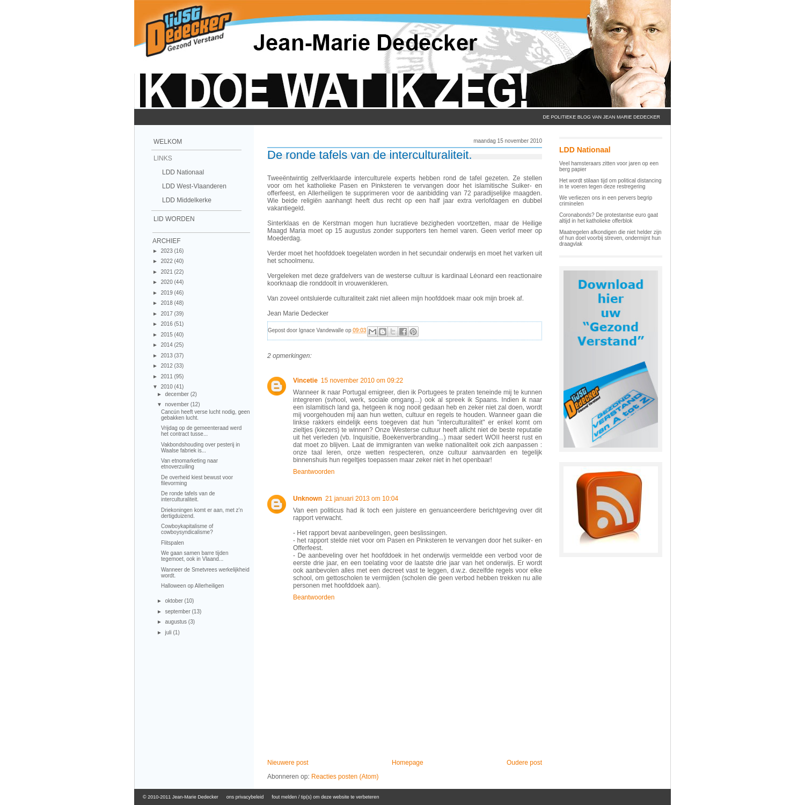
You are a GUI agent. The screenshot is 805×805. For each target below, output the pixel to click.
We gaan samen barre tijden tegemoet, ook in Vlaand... (194, 556)
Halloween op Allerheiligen (192, 586)
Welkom (167, 141)
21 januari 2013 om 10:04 (361, 498)
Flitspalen (172, 543)
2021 (167, 272)
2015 (167, 335)
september (178, 611)
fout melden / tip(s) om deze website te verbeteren (325, 797)
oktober (174, 601)
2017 (167, 314)
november (177, 404)
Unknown (307, 498)
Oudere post (524, 762)
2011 (167, 376)
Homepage (407, 762)
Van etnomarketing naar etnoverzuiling (189, 464)
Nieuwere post (288, 762)
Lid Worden (174, 219)
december (177, 394)
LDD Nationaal (183, 172)
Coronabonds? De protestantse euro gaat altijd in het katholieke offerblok (608, 218)
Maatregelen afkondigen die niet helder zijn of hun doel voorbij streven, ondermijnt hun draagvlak (610, 238)
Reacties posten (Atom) (344, 776)
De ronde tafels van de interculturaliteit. (188, 496)
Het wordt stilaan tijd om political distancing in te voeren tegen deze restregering (610, 183)
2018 (167, 303)
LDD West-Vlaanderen (194, 186)
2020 (167, 282)
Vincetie (305, 380)
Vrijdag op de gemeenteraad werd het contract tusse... (201, 431)
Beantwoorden (313, 471)
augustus (176, 622)
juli (169, 632)
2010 (167, 387)
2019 (167, 293)
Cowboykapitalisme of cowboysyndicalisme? (187, 529)
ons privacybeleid (245, 797)
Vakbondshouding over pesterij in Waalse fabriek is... (200, 447)
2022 (167, 261)
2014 (167, 345)
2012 (167, 366)
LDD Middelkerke (186, 200)
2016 (167, 324)
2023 (167, 251)
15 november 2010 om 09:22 (362, 380)
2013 (167, 355)
